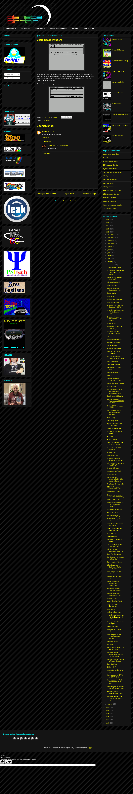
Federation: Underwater (115, 299)
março (110, 262)
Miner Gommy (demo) (120, 125)
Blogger (89, 748)
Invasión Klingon (113, 468)
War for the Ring (118, 71)
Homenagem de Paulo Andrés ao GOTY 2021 (115, 682)
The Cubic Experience (114, 509)
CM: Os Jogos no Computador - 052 (114, 488)
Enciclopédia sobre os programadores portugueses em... (114, 391)
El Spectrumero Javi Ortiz (112, 190)
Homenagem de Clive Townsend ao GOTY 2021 (115, 698)
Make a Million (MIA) (114, 612)
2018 (108, 717)
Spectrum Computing (110, 179)
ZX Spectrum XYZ (109, 209)
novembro (111, 237)
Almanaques (25, 28)
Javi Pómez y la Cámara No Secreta (115, 558)
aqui (46, 84)
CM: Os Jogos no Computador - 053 (114, 379)
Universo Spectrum (109, 198)
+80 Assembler (112, 474)
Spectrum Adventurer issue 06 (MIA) (114, 529)
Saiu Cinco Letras (113, 302)
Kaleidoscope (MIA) (114, 348)
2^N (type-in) (111, 452)
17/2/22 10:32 (51, 131)
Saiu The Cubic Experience (112, 605)
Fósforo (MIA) (112, 439)
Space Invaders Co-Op (120, 61)
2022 (43, 120)
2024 (108, 226)
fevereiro (111, 265)
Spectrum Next (108, 183)
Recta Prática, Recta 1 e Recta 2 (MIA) (115, 648)
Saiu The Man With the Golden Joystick (115, 443)
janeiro (110, 704)
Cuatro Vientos (117, 136)
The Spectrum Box (109, 176)
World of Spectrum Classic (112, 205)
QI (108, 336)
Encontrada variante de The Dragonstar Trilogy (115, 504)
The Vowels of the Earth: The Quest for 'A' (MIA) (115, 272)
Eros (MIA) (111, 609)
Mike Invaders (117, 39)
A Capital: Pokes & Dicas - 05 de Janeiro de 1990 (115, 312)
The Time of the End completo (114, 448)
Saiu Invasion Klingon (114, 562)
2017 (108, 720)
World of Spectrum (109, 201)
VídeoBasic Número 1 (114, 342)
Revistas (75, 28)
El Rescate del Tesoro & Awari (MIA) (115, 464)
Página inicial (11, 28)
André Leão (52, 145)
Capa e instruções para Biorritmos (115, 524)
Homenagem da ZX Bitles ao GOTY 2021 (115, 692)
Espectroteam (40, 28)
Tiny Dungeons (112, 455)
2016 (108, 723)
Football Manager (118, 50)
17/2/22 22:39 (63, 145)
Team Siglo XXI (88, 28)
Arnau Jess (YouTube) (111, 154)
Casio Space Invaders (114, 428)
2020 (108, 711)
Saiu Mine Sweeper (114, 364)
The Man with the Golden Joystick (113, 332)
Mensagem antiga (89, 194)
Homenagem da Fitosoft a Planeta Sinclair (115, 660)
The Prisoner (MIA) (113, 492)
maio (109, 256)
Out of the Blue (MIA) (114, 601)
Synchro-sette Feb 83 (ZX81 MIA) (114, 424)
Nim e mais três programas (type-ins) (115, 550)
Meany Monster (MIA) (114, 339)
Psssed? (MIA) (112, 598)
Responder (45, 137)
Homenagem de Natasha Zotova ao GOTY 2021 (115, 687)
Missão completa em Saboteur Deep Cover (115, 357)
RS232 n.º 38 (111, 436)
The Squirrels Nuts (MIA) (115, 484)
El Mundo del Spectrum (111, 165)
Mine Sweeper (112, 285)
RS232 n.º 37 (111, 533)
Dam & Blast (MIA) (113, 361)
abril (109, 259)
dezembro (111, 234)
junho (110, 253)
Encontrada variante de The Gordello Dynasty (115, 496)
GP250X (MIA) (112, 345)
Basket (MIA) (111, 293)
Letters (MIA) (111, 323)
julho (109, 250)
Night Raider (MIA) (113, 282)
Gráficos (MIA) (112, 536)
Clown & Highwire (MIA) (115, 383)
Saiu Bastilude (112, 664)
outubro (110, 240)
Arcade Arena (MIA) (114, 471)
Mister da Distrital (118, 82)
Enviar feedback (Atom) (70, 201)
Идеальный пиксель (110, 169)
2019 (108, 714)
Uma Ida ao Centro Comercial (113, 352)
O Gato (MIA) (111, 386)
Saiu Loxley (111, 417)
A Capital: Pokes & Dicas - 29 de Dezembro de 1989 (115, 617)
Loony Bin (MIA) (112, 627)
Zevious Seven (117, 93)
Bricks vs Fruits (112, 512)
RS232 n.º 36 (111, 644)
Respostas (47, 141)
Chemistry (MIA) (112, 420)
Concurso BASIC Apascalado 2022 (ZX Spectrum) (115, 401)
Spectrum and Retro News (112, 172)
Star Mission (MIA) (113, 516)
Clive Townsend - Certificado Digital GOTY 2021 (114, 567)
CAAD (105, 158)
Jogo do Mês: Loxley (114, 267)
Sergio (44, 131)
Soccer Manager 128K (120, 114)
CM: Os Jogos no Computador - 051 (114, 594)
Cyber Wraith (116, 104)
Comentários (10, 78)
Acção (48, 120)
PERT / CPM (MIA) (113, 500)
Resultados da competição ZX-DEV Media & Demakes (115, 479)
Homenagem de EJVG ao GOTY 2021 (115, 676)
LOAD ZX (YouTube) (110, 161)
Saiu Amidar (111, 296)
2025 (108, 223)
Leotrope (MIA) (112, 641)
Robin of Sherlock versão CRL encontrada (113, 583)
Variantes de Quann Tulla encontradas (114, 589)
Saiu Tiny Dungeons (114, 554)
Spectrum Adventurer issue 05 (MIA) (114, 545)
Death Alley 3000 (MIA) (115, 396)
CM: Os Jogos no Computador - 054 (114, 289)
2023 (108, 229)
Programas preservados (58, 28)
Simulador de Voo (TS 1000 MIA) (114, 327)
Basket (109, 375)
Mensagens (10, 74)
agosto (110, 247)
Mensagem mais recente (46, 194)
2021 (108, 708)
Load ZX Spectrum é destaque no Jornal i (115, 459)
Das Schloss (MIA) (113, 372)
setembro (111, 244)
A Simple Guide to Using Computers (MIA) (115, 306)
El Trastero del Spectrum (111, 194)
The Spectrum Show (110, 187)
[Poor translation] (8, 762)
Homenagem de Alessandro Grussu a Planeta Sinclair (115, 654)
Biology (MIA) (111, 667)
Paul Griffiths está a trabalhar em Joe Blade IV (114, 412)
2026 (108, 220)
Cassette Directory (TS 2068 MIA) (115, 278)
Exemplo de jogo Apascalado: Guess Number (114, 319)
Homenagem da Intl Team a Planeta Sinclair (114, 636)
